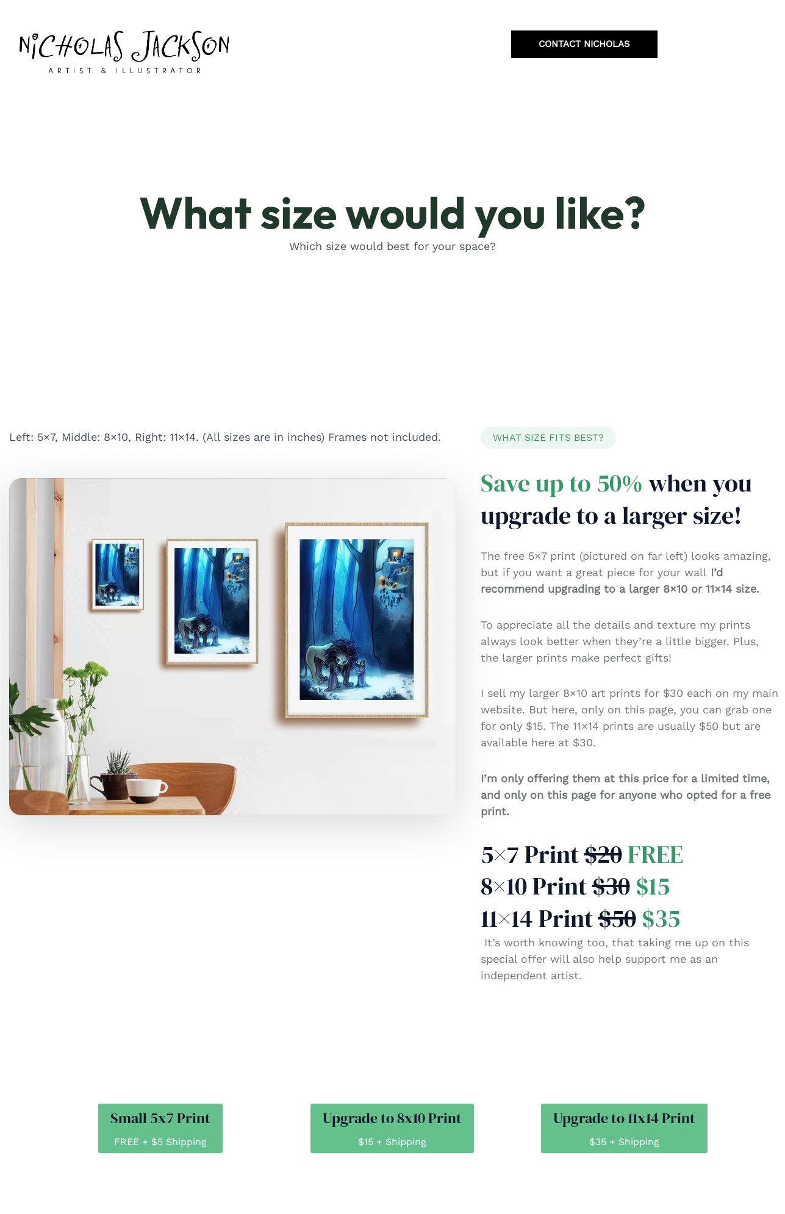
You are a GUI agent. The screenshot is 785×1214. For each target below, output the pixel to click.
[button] (549, 438)
